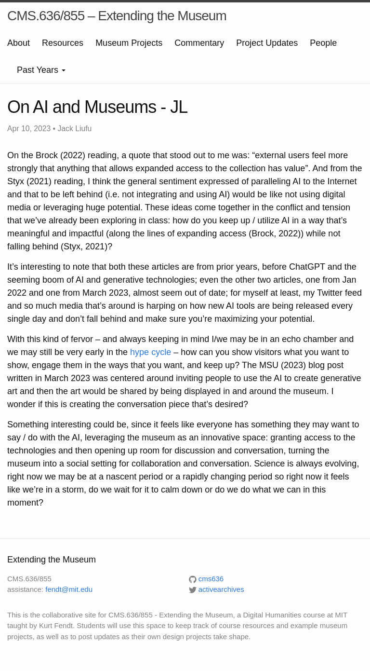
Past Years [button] (41, 70)
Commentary (199, 43)
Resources (62, 43)
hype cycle (150, 352)
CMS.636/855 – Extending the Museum (116, 15)
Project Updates (267, 43)
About (18, 43)
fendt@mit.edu (68, 589)
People (323, 43)
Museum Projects (128, 43)
